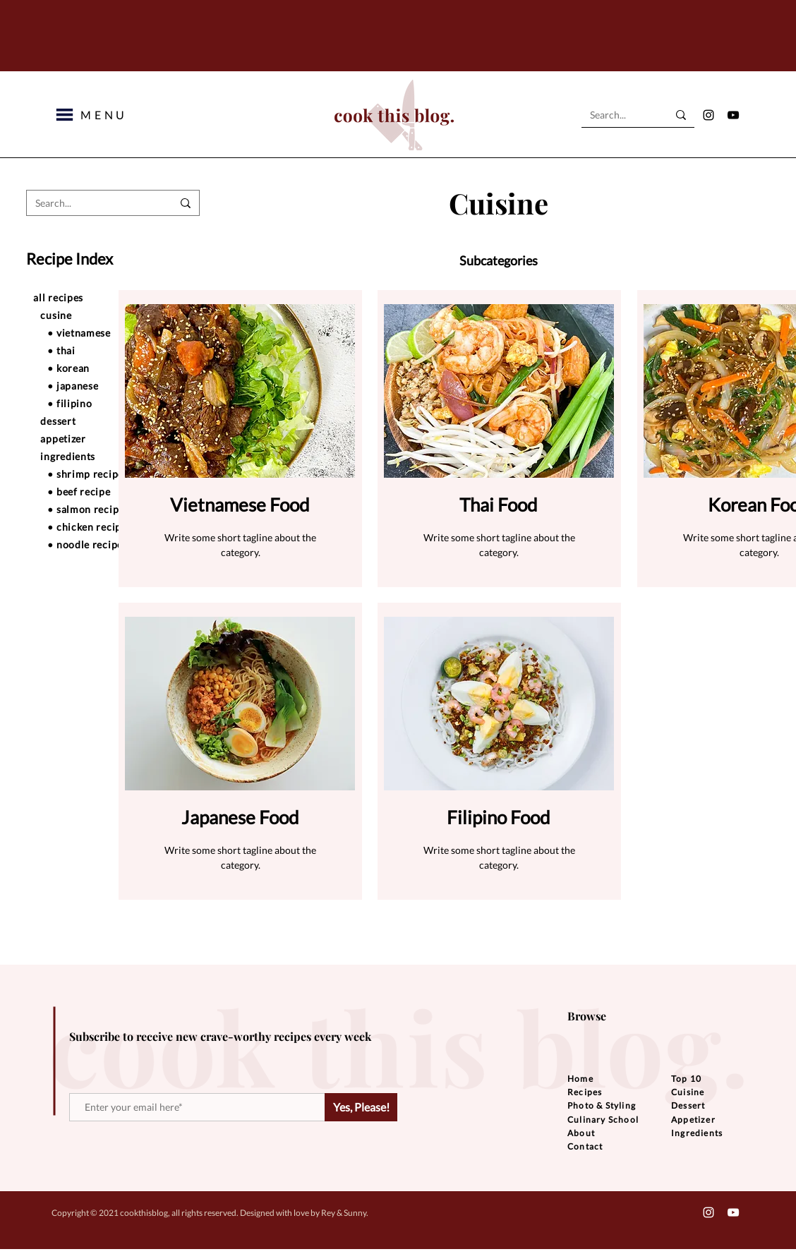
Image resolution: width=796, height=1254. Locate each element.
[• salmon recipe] (110, 509)
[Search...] (618, 115)
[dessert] (103, 421)
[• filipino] (110, 403)
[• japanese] (110, 385)
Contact (585, 1146)
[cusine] (103, 315)
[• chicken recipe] (110, 526)
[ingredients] (103, 456)
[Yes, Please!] (361, 1107)
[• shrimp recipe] (110, 473)
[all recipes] (96, 297)
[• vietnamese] (110, 332)
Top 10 (686, 1078)
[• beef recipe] (110, 491)
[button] (64, 114)
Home (580, 1078)
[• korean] (110, 368)
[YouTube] (733, 115)
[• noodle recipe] (110, 544)
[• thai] (110, 350)
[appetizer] (103, 438)
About (581, 1133)
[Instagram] (708, 115)
